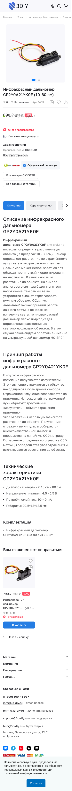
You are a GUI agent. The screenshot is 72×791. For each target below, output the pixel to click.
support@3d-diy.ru (15, 718)
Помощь (9, 676)
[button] (33, 80)
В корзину (19, 625)
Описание (13, 205)
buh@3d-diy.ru (12, 726)
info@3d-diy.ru (12, 702)
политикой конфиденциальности (26, 773)
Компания (10, 663)
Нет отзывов (20, 102)
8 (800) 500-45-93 (15, 696)
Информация (12, 670)
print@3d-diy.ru (13, 710)
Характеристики (41, 205)
